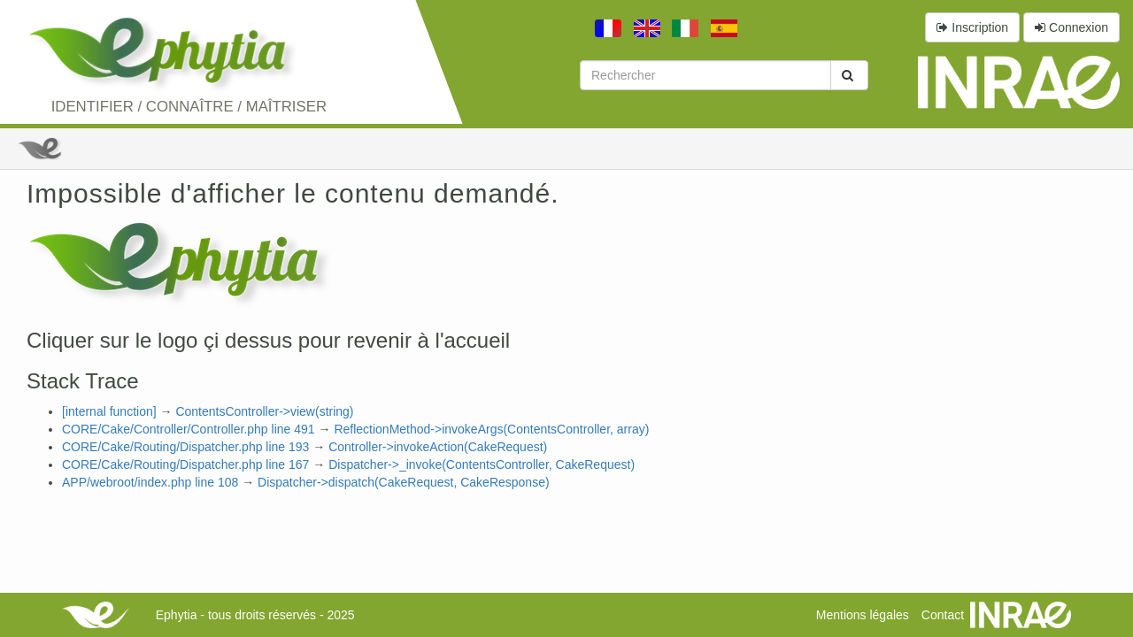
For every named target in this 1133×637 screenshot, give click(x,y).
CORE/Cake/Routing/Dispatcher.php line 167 (185, 464)
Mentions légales (862, 615)
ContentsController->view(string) (264, 411)
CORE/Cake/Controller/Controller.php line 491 (188, 429)
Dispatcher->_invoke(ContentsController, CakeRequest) (481, 464)
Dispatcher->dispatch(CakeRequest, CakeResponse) (404, 482)
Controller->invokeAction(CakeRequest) (437, 447)
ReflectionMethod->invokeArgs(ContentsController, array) (491, 429)
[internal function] (109, 411)
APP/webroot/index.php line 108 (150, 482)
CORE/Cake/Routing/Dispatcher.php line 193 (185, 447)
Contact (942, 615)
